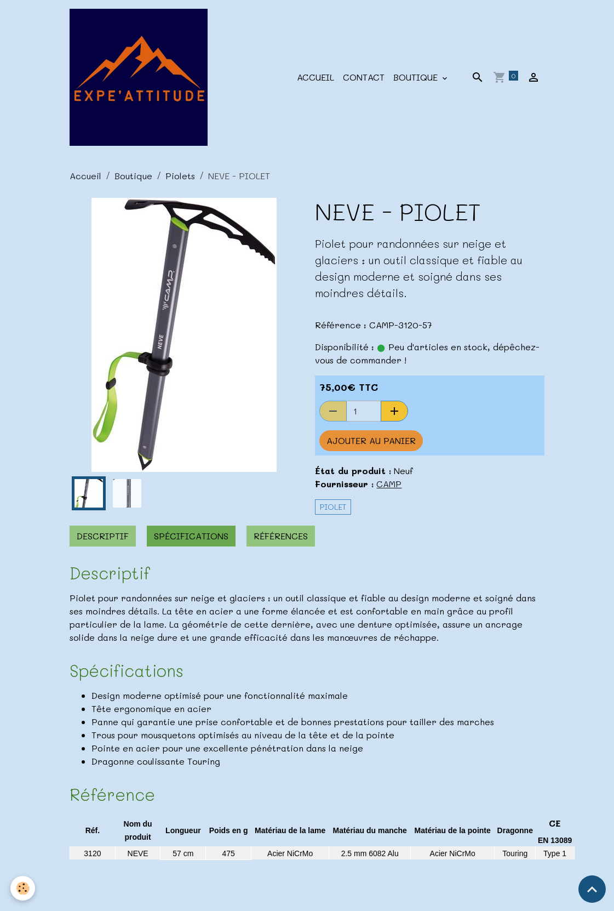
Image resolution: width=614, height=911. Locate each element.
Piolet (333, 507)
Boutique (416, 77)
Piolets (180, 175)
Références (281, 536)
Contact (364, 77)
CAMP (388, 483)
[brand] (141, 77)
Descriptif (103, 536)
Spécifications (191, 536)
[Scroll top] (592, 889)
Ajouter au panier (371, 440)
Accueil (315, 77)
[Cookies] (23, 888)
